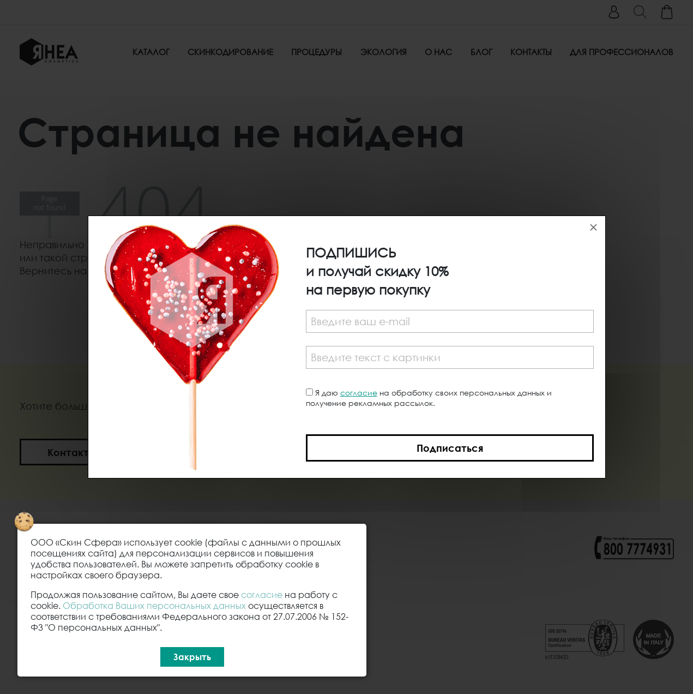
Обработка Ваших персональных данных (154, 605)
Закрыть (192, 656)
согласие (358, 392)
